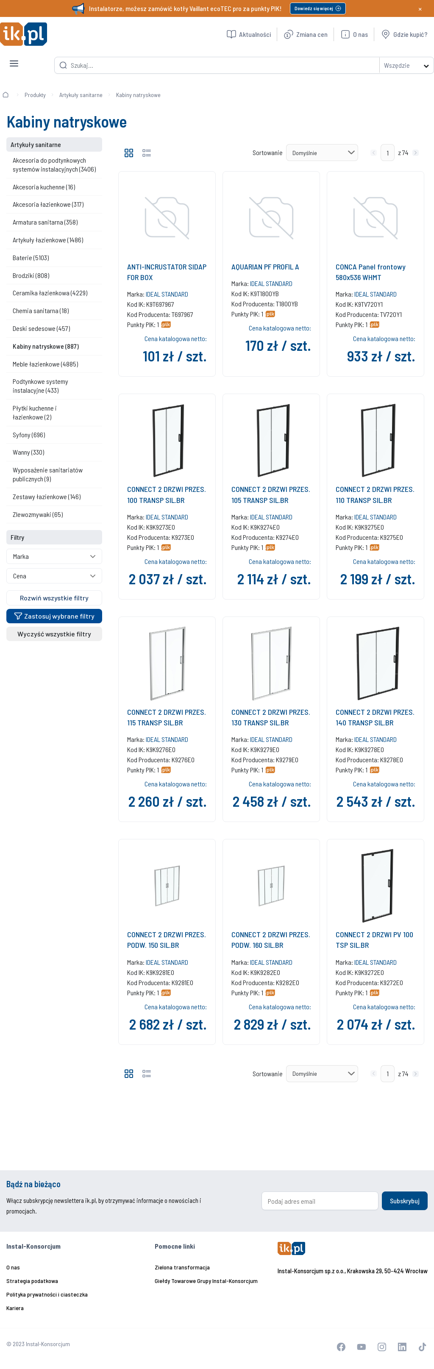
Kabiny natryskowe (138, 94)
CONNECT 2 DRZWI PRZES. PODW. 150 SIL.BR (166, 940)
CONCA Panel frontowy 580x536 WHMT (371, 272)
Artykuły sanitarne (81, 94)
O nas (13, 1267)
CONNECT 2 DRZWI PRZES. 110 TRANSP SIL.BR (375, 494)
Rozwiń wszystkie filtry (54, 598)
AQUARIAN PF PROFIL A (265, 266)
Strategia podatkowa (32, 1280)
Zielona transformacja (182, 1267)
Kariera (15, 1307)
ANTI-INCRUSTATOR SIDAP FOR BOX (166, 272)
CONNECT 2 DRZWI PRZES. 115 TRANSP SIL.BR (166, 717)
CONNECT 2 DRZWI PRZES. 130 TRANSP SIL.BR (270, 717)
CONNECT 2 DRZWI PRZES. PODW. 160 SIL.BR (270, 940)
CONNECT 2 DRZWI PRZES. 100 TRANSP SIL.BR (166, 494)
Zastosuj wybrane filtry (54, 616)
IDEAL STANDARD (167, 294)
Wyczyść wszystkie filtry (54, 634)
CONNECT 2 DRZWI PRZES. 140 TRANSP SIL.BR (375, 717)
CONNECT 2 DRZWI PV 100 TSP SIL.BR (374, 940)
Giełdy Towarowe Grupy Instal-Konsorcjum (206, 1280)
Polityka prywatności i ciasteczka (47, 1294)
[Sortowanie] (322, 152)
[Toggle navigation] (14, 57)
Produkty (35, 94)
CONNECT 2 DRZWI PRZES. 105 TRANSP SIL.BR (270, 494)
